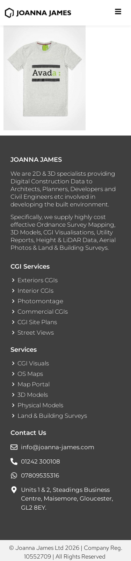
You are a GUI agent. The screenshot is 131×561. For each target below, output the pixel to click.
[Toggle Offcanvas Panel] (118, 12)
